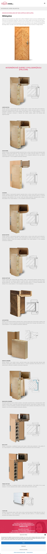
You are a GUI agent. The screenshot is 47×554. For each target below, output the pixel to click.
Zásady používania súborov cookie (19, 552)
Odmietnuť (23, 546)
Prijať (23, 542)
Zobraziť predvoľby (23, 549)
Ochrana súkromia (30, 552)
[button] (45, 534)
